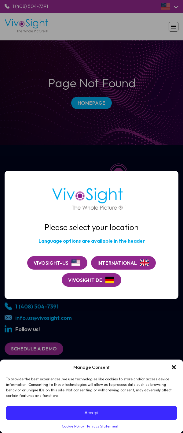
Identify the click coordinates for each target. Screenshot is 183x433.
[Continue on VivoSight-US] (57, 263)
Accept (92, 412)
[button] (174, 367)
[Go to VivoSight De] (91, 280)
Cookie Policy (73, 426)
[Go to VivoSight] (123, 263)
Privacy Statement (103, 426)
